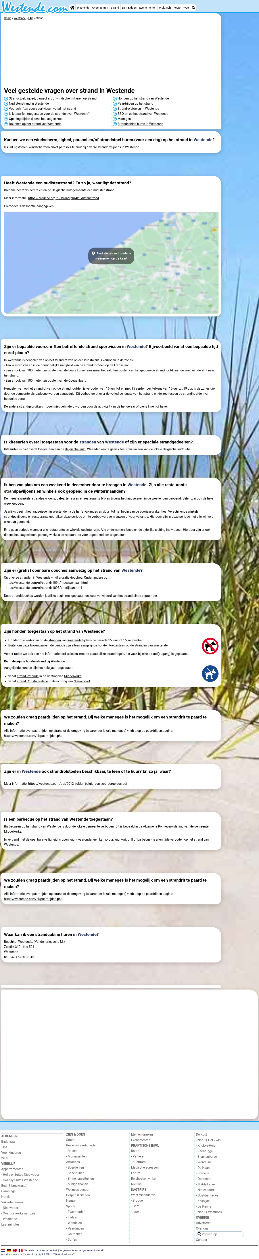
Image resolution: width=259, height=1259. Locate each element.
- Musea (71, 1151)
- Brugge (137, 1200)
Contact (201, 1240)
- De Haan (203, 1168)
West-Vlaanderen (143, 1195)
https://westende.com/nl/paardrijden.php (33, 736)
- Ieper (135, 1212)
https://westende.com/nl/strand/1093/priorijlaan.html (44, 588)
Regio (176, 7)
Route (135, 1151)
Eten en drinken (142, 1134)
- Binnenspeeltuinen (80, 1179)
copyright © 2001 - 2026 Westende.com (53, 1254)
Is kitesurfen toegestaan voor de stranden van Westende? (49, 114)
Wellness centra (77, 1190)
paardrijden (40, 731)
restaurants (57, 530)
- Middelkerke (205, 1184)
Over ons (202, 1228)
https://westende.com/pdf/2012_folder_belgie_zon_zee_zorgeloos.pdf (77, 784)
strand (128, 596)
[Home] (72, 7)
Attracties (73, 1162)
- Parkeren (138, 1156)
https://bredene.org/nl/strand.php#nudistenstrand (63, 198)
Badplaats (8, 1142)
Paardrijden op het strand (135, 103)
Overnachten (100, 7)
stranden (87, 442)
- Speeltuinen (75, 1173)
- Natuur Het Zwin (208, 1140)
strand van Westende (46, 826)
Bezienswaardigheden (81, 1145)
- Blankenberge (206, 1157)
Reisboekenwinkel (144, 1179)
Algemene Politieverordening (163, 826)
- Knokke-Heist (206, 1146)
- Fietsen (72, 1217)
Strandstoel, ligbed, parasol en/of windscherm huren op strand (52, 98)
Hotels (6, 1197)
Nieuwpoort (82, 681)
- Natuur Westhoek (209, 1212)
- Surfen (71, 1239)
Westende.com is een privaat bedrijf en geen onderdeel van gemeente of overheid (64, 1250)
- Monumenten (76, 1156)
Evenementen (147, 7)
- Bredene (202, 1173)
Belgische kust (75, 449)
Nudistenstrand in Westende (29, 103)
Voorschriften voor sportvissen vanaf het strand (42, 109)
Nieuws (136, 1184)
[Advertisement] (240, 115)
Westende (83, 7)
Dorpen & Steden (78, 1195)
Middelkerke (72, 676)
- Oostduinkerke (207, 1195)
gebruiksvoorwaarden (12, 1254)
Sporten (71, 1206)
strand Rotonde (28, 676)
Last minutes (10, 1224)
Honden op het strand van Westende (143, 98)
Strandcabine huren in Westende (140, 124)
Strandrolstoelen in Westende (138, 109)
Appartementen (12, 1169)
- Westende (9, 1219)
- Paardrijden (75, 1228)
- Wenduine (204, 1162)
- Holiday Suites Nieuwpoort (20, 1175)
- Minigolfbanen (77, 1184)
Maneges (124, 119)
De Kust (201, 1134)
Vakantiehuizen (12, 1202)
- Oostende (203, 1179)
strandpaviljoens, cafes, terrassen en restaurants (66, 498)
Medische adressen (145, 1167)
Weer (186, 7)
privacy (28, 1254)
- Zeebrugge (204, 1151)
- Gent (135, 1206)
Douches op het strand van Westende (35, 124)
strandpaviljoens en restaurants (26, 517)
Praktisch (165, 7)
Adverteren (203, 1223)
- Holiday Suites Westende (19, 1180)
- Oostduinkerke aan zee (18, 1213)
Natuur (71, 1201)
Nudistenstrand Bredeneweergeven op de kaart (111, 256)
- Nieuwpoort (10, 1208)
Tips (4, 1147)
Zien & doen (129, 7)
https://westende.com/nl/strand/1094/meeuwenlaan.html (47, 583)
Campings (8, 1191)
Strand (115, 7)
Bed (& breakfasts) (14, 1186)
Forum (135, 1173)
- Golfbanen (74, 1234)
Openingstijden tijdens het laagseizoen (36, 119)
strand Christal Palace (32, 681)
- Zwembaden (75, 1212)
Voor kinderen (11, 1153)
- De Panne (203, 1206)
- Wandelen (74, 1223)
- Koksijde (203, 1201)
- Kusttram (138, 1162)
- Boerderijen (75, 1167)
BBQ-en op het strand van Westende (143, 114)
